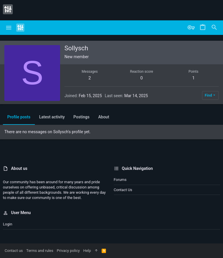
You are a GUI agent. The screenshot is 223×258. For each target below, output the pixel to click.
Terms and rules (39, 250)
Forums (120, 179)
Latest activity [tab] (52, 117)
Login (7, 224)
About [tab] (103, 117)
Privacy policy (68, 250)
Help (87, 250)
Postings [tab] (81, 117)
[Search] (214, 28)
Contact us (123, 190)
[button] (9, 27)
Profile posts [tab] (18, 117)
